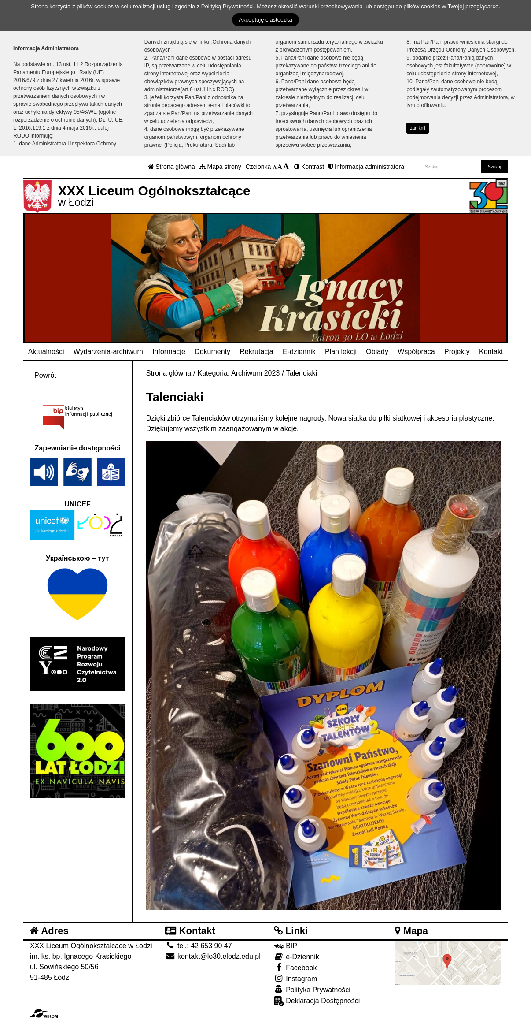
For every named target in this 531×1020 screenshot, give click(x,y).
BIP (285, 945)
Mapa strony (220, 166)
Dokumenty (212, 351)
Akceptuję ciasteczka (265, 19)
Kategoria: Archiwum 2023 (239, 373)
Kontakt (491, 351)
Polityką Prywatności (227, 6)
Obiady (377, 351)
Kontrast (309, 166)
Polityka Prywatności (312, 989)
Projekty (457, 351)
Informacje (168, 351)
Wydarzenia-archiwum (108, 351)
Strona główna (171, 166)
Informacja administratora (366, 166)
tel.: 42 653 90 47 (198, 945)
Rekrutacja (256, 351)
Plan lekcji (341, 351)
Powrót (45, 375)
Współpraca (416, 351)
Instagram (295, 978)
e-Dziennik (296, 956)
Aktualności (46, 351)
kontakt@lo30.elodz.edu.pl (212, 956)
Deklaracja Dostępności (317, 1001)
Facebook (295, 967)
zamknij (417, 128)
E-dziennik (299, 351)
